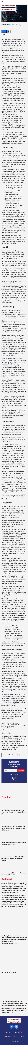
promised (4, 571)
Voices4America (6, 24)
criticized (6, 444)
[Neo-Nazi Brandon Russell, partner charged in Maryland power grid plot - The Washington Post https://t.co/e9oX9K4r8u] (14, 987)
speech (18, 364)
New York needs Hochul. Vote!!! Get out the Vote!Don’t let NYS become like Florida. (13, 858)
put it (9, 524)
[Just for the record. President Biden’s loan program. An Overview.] (14, 867)
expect (14, 698)
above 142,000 (13, 696)
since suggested (15, 272)
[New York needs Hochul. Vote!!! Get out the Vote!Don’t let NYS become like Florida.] (14, 851)
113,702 (17, 644)
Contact (21, 1037)
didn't (21, 339)
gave (22, 653)
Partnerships (8, 1037)
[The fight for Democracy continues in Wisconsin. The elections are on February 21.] (14, 804)
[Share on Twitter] (8, 31)
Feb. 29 (3, 484)
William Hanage (13, 353)
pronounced (16, 385)
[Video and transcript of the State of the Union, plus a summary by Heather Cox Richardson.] (14, 820)
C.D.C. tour (8, 599)
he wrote (9, 166)
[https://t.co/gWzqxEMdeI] (14, 958)
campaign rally (15, 366)
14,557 (9, 301)
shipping (20, 310)
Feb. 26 (12, 475)
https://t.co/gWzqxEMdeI (8, 972)
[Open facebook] (15, 778)
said (17, 446)
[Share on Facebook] (4, 31)
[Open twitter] (12, 778)
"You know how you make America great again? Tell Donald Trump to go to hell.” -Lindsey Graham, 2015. (13, 1010)
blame (15, 463)
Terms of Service (14, 1041)
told (11, 380)
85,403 (24, 495)
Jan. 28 (14, 216)
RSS (15, 1037)
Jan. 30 (24, 223)
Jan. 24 (9, 214)
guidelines (19, 510)
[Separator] (10, 31)
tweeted (13, 455)
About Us (8, 1032)
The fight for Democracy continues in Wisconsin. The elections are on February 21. (13, 812)
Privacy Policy (18, 1032)
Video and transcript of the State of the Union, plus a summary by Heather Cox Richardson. (13, 828)
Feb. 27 (22, 479)
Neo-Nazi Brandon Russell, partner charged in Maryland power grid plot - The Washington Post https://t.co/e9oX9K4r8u (14, 1003)
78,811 (12, 414)
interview (4, 368)
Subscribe (21, 770)
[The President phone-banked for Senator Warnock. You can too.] (14, 837)
